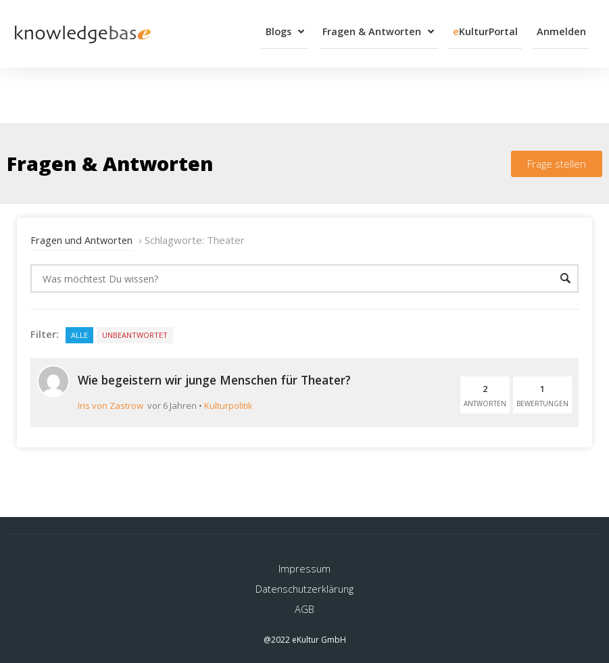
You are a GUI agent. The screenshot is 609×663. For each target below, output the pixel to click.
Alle (79, 330)
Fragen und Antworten (82, 235)
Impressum (304, 562)
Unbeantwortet (135, 330)
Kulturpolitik (228, 400)
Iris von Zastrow (110, 400)
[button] (556, 159)
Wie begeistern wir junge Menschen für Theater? (223, 374)
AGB (304, 603)
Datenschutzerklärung (305, 582)
